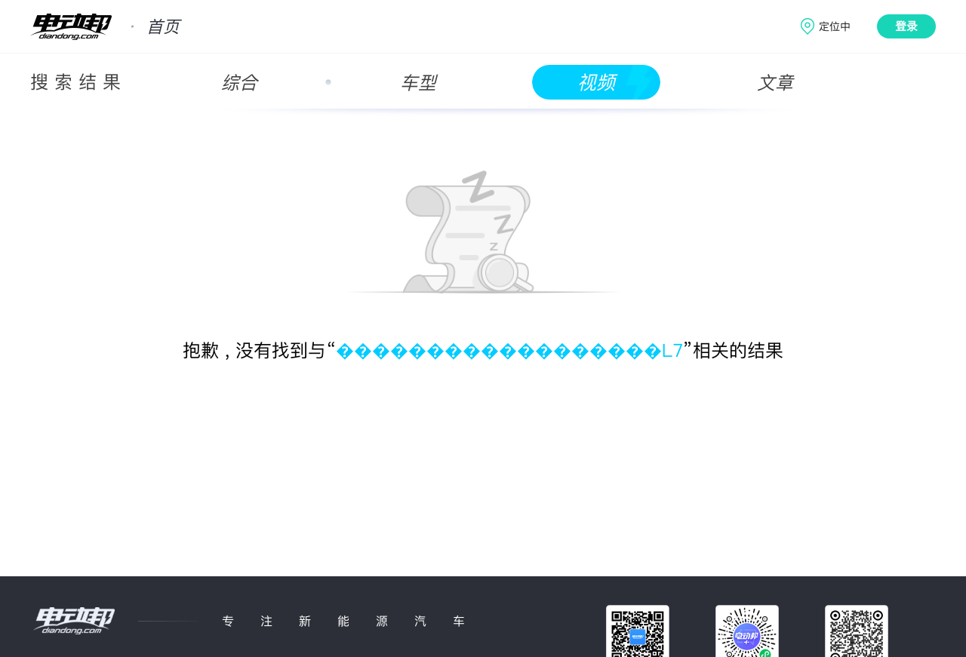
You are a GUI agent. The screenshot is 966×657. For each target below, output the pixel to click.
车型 (418, 82)
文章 (775, 82)
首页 (163, 26)
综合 (239, 82)
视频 (596, 82)
